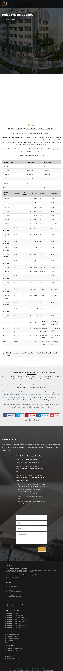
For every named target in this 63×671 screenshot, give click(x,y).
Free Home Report (12, 649)
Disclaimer (28, 667)
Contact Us (16, 577)
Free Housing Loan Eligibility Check (16, 647)
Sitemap (34, 667)
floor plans (43, 394)
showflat (37, 394)
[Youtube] (22, 604)
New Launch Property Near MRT (15, 622)
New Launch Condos (12, 612)
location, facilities (28, 394)
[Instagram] (12, 604)
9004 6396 (56, 149)
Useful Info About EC (12, 635)
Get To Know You (42, 667)
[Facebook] (7, 604)
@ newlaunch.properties (15, 590)
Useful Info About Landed (14, 637)
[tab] (31, 354)
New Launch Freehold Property (15, 620)
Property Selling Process (13, 658)
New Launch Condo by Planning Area (17, 624)
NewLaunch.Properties (15, 596)
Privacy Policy (19, 667)
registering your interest (12, 392)
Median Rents (10, 641)
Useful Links (10, 639)
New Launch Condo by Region (15, 626)
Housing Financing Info (13, 633)
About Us (7, 577)
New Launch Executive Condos (15, 614)
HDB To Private (11, 656)
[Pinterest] (17, 604)
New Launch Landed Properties (15, 616)
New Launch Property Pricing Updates (17, 618)
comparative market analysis (21, 397)
